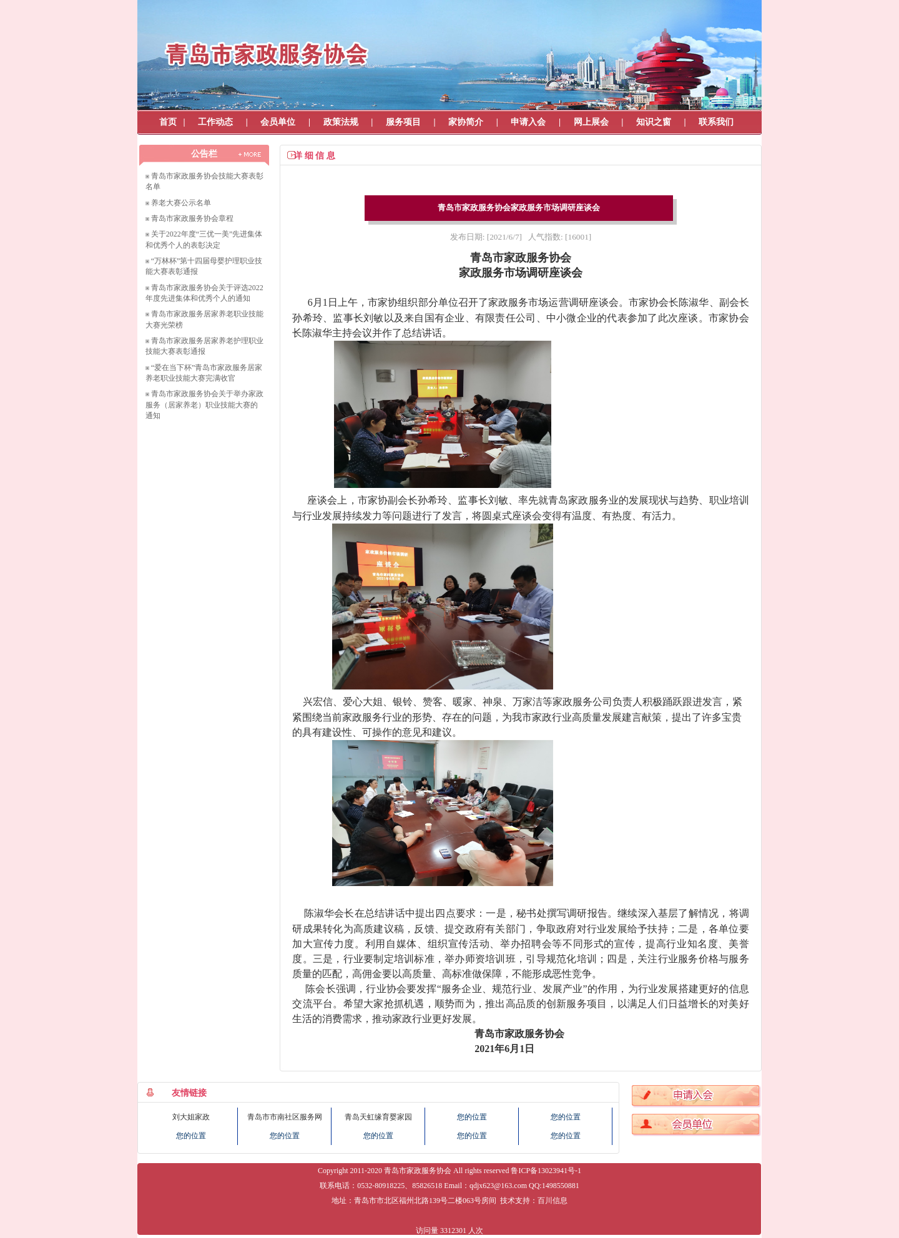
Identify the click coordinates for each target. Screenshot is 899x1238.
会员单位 (277, 122)
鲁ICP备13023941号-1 (546, 1170)
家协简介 (465, 122)
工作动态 (215, 122)
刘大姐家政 (191, 1117)
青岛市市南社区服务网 (284, 1117)
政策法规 (340, 122)
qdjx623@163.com (498, 1185)
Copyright (333, 1170)
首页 (168, 122)
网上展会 (591, 122)
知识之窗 (653, 122)
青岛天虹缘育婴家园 (378, 1117)
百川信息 (552, 1200)
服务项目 (403, 122)
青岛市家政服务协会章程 (192, 218)
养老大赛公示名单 (181, 202)
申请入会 (528, 122)
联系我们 (716, 122)
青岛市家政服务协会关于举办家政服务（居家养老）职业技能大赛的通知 (204, 404)
